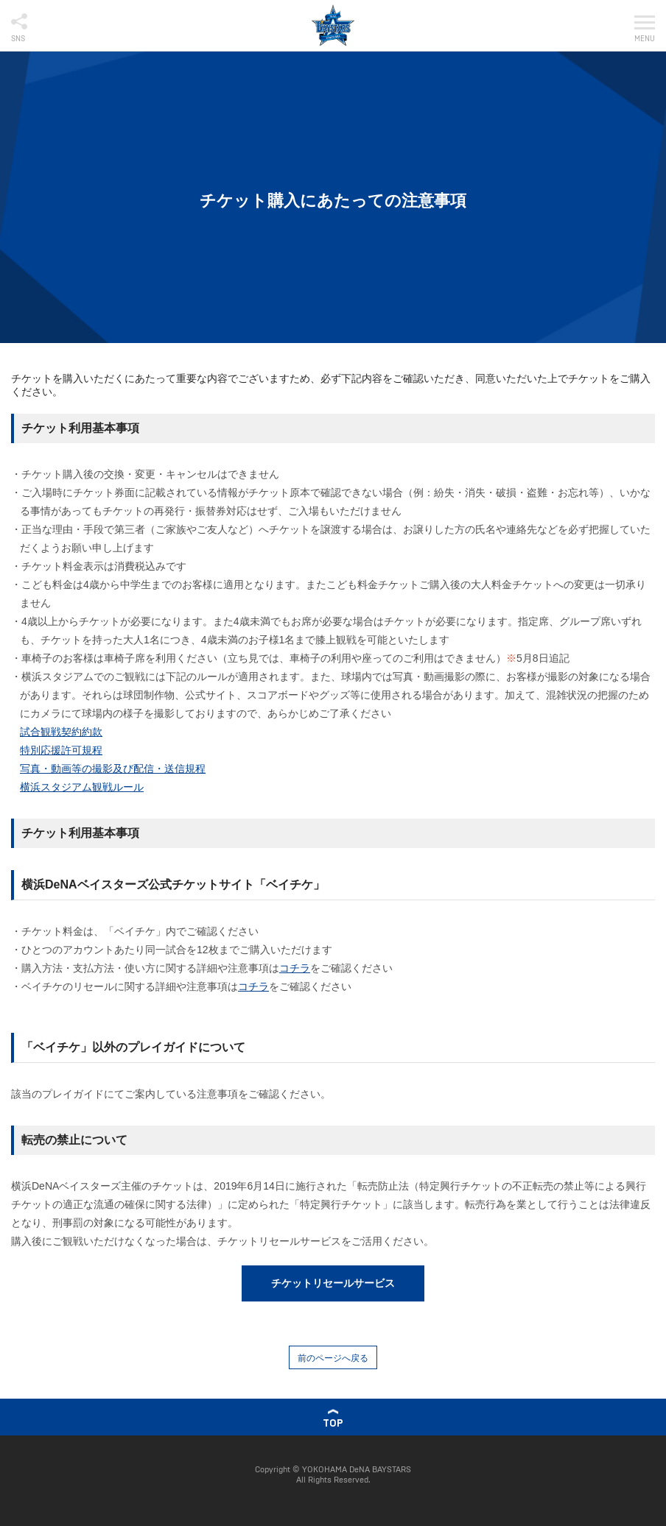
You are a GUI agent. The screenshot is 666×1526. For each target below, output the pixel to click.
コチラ (294, 968)
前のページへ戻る (333, 1358)
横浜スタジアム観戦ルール (82, 787)
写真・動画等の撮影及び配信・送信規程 (113, 768)
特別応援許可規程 (61, 750)
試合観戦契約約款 (61, 732)
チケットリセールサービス (333, 1283)
